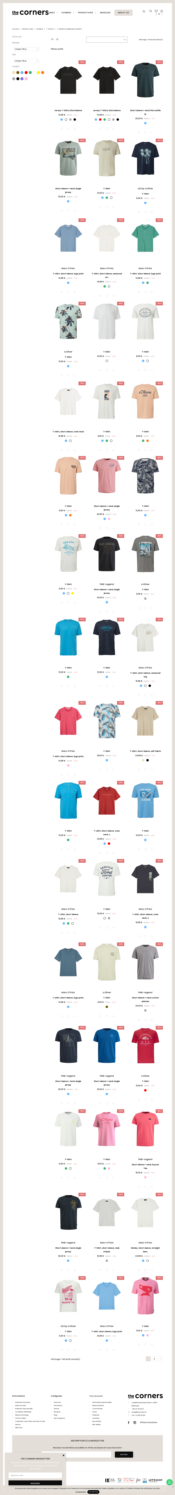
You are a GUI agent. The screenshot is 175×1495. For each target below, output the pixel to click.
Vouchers (95, 1418)
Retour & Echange (21, 1415)
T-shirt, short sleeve (68, 914)
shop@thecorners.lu (139, 1412)
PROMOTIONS (86, 12)
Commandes (97, 1409)
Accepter (93, 1492)
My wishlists (96, 1421)
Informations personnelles (102, 1402)
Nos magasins (59, 1418)
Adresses (95, 1415)
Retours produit (98, 1405)
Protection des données (24, 1409)
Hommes (67, 12)
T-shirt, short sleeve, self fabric (145, 751)
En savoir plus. (81, 1492)
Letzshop (158, 1480)
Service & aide (20, 1405)
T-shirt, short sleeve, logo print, (68, 756)
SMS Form (18, 1428)
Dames (51, 12)
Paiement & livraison (22, 1402)
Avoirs (94, 1412)
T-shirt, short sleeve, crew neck (68, 431)
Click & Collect (20, 1418)
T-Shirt (106, 188)
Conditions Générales (23, 1412)
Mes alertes (96, 1424)
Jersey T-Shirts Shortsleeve (68, 110)
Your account (96, 1396)
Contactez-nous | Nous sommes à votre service (30, 1423)
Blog (55, 1415)
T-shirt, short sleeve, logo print (68, 273)
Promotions (58, 1405)
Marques (105, 12)
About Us (123, 12)
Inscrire (124, 1454)
